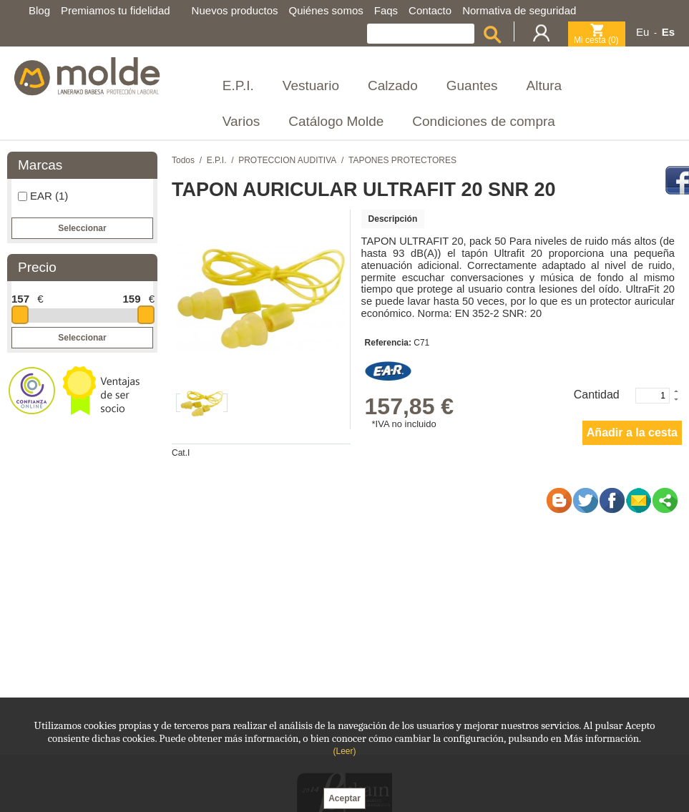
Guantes (472, 85)
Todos (183, 160)
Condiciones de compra (483, 121)
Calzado (393, 85)
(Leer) (344, 751)
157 (20, 299)
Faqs (386, 10)
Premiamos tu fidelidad (115, 10)
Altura (544, 85)
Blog (39, 10)
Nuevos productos (235, 10)
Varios (241, 121)
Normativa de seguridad (519, 10)
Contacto (430, 10)
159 (131, 299)
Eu (642, 32)
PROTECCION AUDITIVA (287, 160)
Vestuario (311, 85)
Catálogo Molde (335, 121)
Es (668, 32)
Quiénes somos (326, 10)
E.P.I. (238, 85)
